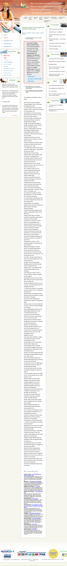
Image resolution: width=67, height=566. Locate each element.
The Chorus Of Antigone (35, 513)
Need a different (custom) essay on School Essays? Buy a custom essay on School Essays (34, 87)
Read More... (15, 115)
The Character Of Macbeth (35, 481)
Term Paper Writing (15, 559)
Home (5, 35)
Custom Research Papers (26, 559)
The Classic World (36, 518)
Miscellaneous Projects (47, 21)
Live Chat (5, 60)
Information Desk (8, 40)
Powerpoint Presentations (54, 18)
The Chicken (35, 498)
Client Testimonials (8, 70)
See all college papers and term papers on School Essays (34, 38)
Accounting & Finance (62, 18)
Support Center (7, 46)
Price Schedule (7, 64)
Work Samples (7, 43)
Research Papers (36, 18)
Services (5, 37)
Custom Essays (26, 18)
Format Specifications (8, 68)
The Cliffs (34, 529)
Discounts (5, 66)
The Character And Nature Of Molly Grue (32, 475)
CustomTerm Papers (30, 18)
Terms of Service (7, 75)
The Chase (37, 486)
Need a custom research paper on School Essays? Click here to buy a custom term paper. (34, 91)
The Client (34, 524)
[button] (31, 76)
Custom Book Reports (41, 18)
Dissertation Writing (47, 18)
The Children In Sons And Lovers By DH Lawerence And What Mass (33, 506)
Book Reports (36, 559)
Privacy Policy (7, 73)
